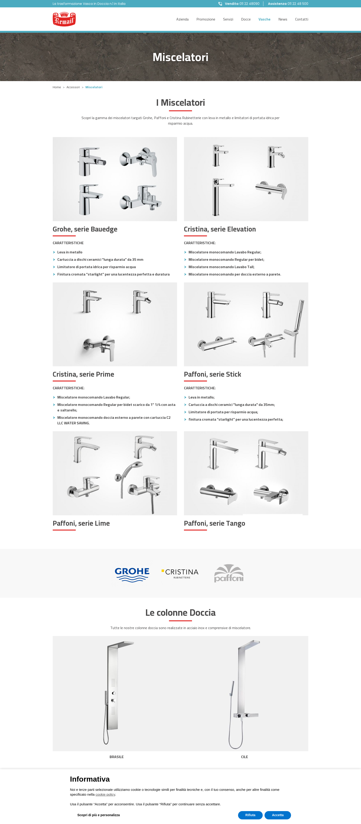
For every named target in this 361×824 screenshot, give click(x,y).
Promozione (205, 19)
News (282, 19)
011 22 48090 (242, 3)
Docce (246, 19)
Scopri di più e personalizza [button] (98, 815)
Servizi (228, 19)
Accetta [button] (278, 815)
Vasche (265, 19)
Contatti (301, 19)
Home (57, 87)
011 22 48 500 (288, 3)
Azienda (182, 19)
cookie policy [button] (105, 794)
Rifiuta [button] (250, 815)
